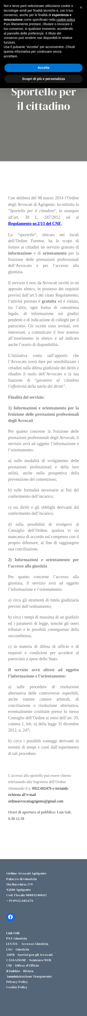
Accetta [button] (43, 67)
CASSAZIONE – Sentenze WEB (28, 960)
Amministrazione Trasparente (29, 976)
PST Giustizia (16, 938)
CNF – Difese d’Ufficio (22, 965)
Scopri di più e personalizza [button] (43, 79)
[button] (81, 7)
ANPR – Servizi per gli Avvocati (29, 954)
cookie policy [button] (65, 19)
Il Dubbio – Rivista (19, 971)
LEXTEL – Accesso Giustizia (27, 943)
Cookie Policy (17, 987)
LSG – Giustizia (17, 949)
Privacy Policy (17, 981)
